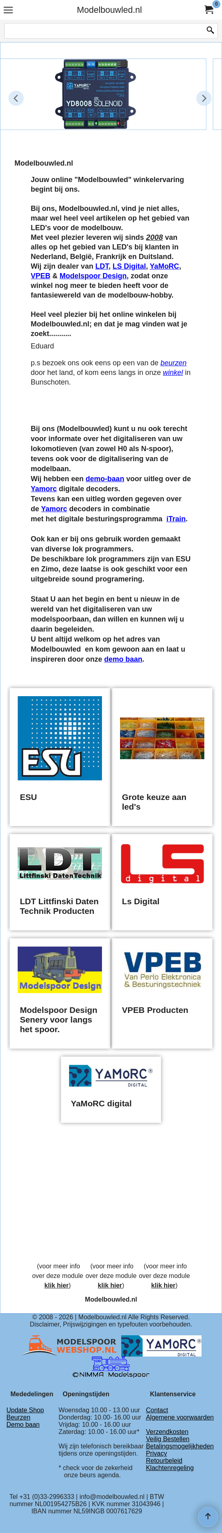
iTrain (176, 519)
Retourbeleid (164, 1460)
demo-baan (105, 479)
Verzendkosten (167, 1431)
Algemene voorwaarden (180, 1417)
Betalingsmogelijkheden (180, 1446)
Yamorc (44, 489)
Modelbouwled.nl (109, 10)
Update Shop (25, 1410)
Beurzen (18, 1417)
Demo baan (23, 1424)
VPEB (41, 276)
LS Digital (129, 266)
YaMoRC (164, 266)
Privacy (156, 1453)
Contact (157, 1410)
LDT (101, 266)
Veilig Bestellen (167, 1439)
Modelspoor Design (93, 276)
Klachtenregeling (169, 1467)
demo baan (123, 659)
